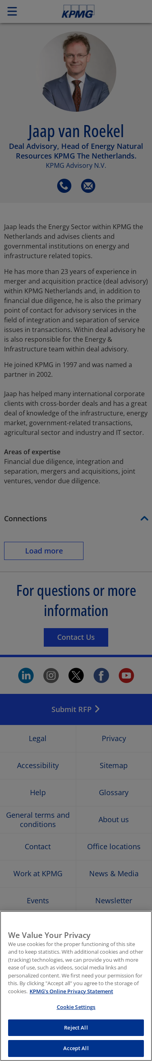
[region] (76, 986)
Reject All (76, 1027)
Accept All (75, 1048)
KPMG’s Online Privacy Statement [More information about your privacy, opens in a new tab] (71, 991)
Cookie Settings (76, 1007)
